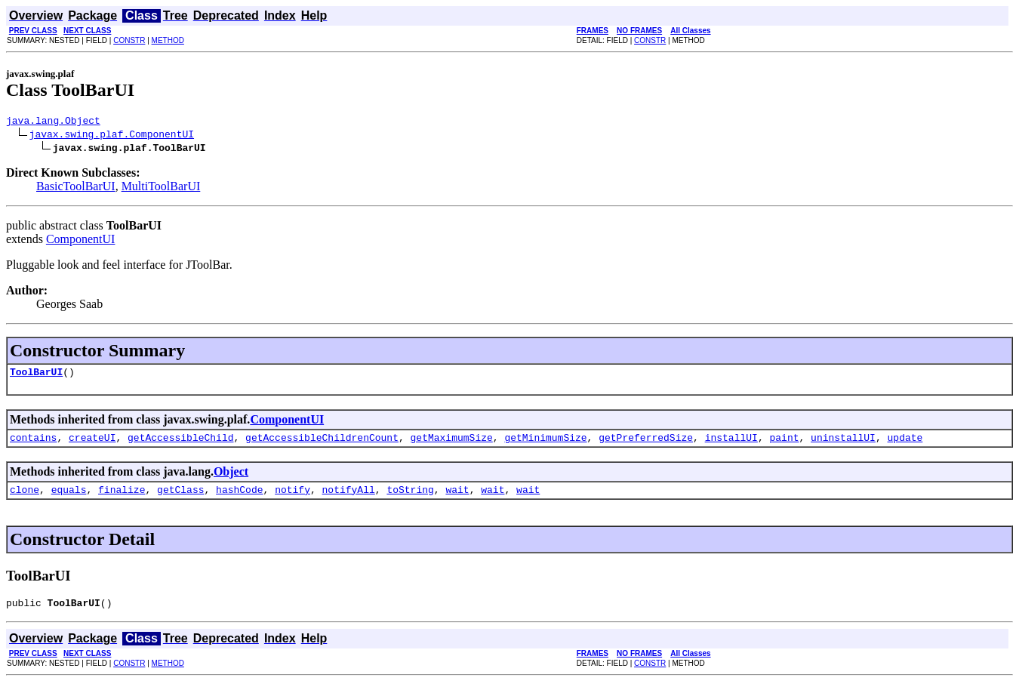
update (904, 444)
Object (231, 478)
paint (784, 444)
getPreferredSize (646, 444)
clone (24, 498)
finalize (121, 498)
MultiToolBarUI (161, 188)
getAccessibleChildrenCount (322, 444)
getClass (180, 498)
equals (69, 498)
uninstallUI (843, 444)
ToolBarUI (36, 376)
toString (409, 498)
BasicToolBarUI (75, 188)
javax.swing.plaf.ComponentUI (111, 136)
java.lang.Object (53, 122)
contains (33, 444)
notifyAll (348, 498)
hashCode (239, 498)
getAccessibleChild (180, 444)
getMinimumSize (545, 444)
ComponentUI (80, 241)
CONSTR (129, 40)
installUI (731, 444)
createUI (92, 444)
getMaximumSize (451, 444)
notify (292, 498)
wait (457, 498)
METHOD (168, 40)
